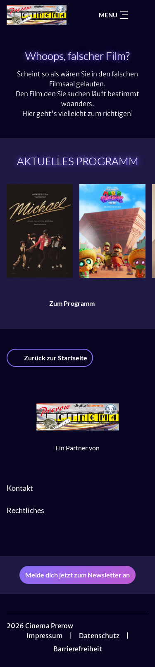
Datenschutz (99, 636)
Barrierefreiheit (77, 649)
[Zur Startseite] (37, 15)
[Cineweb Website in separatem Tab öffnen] (77, 456)
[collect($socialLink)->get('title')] (77, 538)
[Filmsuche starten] (140, 15)
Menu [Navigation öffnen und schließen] (113, 15)
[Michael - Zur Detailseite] (40, 231)
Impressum (44, 636)
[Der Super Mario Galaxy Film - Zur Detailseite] (112, 231)
